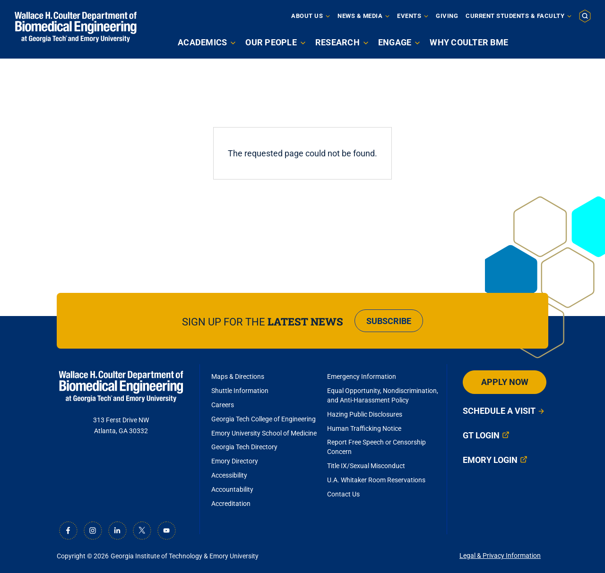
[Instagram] (92, 530)
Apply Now (504, 382)
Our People (271, 42)
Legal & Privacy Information (500, 555)
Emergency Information (361, 376)
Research (337, 42)
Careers (222, 405)
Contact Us (343, 494)
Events (409, 15)
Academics (202, 42)
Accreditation (231, 503)
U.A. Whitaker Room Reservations (376, 480)
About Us (307, 15)
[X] (141, 530)
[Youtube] (166, 530)
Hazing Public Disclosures (364, 414)
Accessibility (229, 475)
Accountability (232, 489)
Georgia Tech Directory (244, 447)
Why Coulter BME (469, 42)
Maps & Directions (237, 376)
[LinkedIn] (117, 530)
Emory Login (490, 460)
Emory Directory (234, 461)
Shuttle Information (239, 390)
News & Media (359, 15)
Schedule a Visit (499, 411)
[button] (585, 15)
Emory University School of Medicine (264, 433)
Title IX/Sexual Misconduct (366, 466)
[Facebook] (68, 530)
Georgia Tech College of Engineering (263, 419)
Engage (395, 42)
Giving (447, 15)
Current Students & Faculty (515, 15)
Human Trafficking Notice (364, 428)
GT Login (481, 435)
